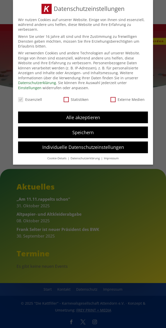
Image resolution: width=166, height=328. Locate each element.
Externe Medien (127, 98)
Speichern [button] (83, 131)
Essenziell (30, 98)
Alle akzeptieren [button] (83, 116)
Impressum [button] (111, 157)
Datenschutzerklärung (37, 82)
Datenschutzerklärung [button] (86, 157)
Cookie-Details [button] (57, 157)
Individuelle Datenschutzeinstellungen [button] (83, 146)
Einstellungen (29, 86)
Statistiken (76, 98)
